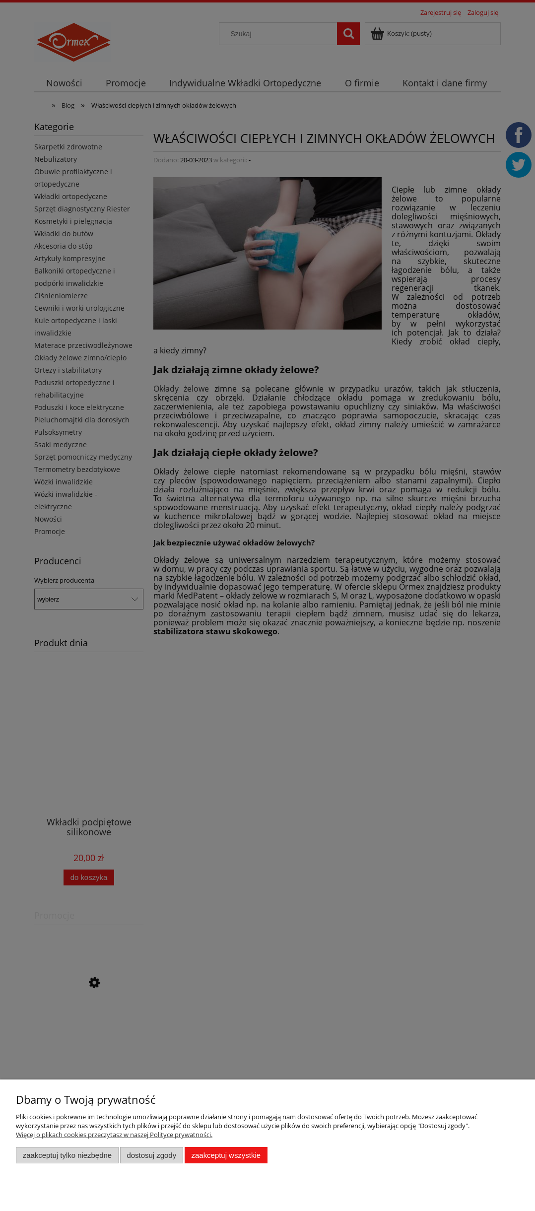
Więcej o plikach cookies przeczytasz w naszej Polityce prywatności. (114, 1134)
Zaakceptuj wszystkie (226, 1155)
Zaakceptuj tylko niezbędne (67, 1155)
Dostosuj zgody (151, 1155)
